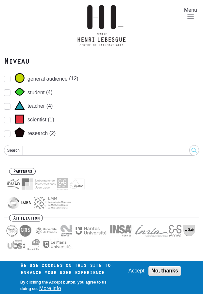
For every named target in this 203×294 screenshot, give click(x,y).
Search (13, 150)
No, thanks (164, 270)
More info (50, 288)
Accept (136, 270)
